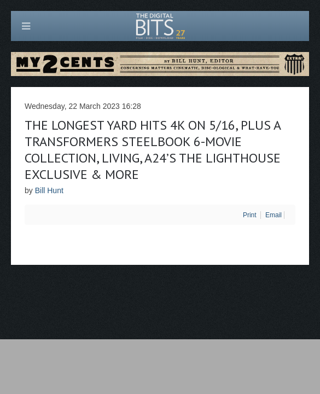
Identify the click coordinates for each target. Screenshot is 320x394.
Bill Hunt (49, 190)
